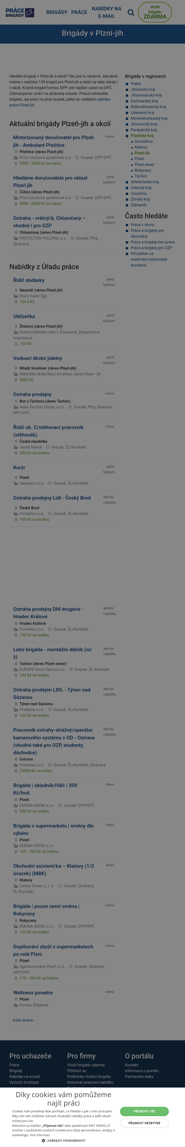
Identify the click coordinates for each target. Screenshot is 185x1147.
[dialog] (92, 1117)
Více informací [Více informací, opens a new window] (40, 1135)
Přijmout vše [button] (144, 1111)
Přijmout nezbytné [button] (144, 1123)
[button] (63, 1140)
